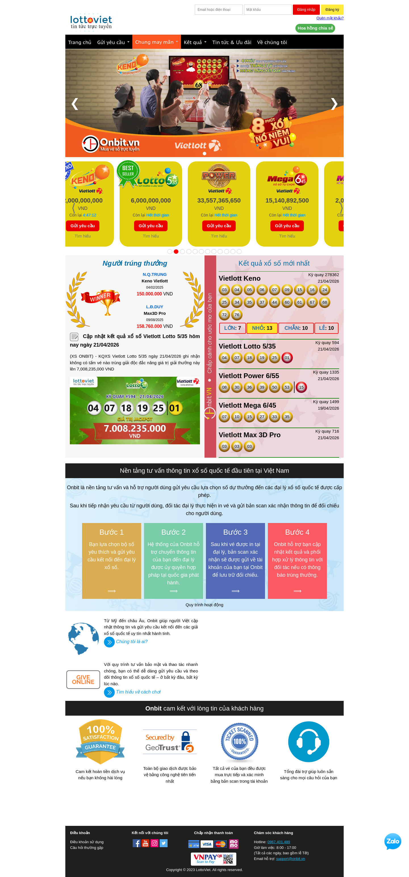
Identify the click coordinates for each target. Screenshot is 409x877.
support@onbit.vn (290, 859)
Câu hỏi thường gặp (86, 847)
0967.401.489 (279, 842)
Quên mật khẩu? (330, 18)
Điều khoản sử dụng (87, 842)
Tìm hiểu (102, 236)
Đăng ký (332, 9)
